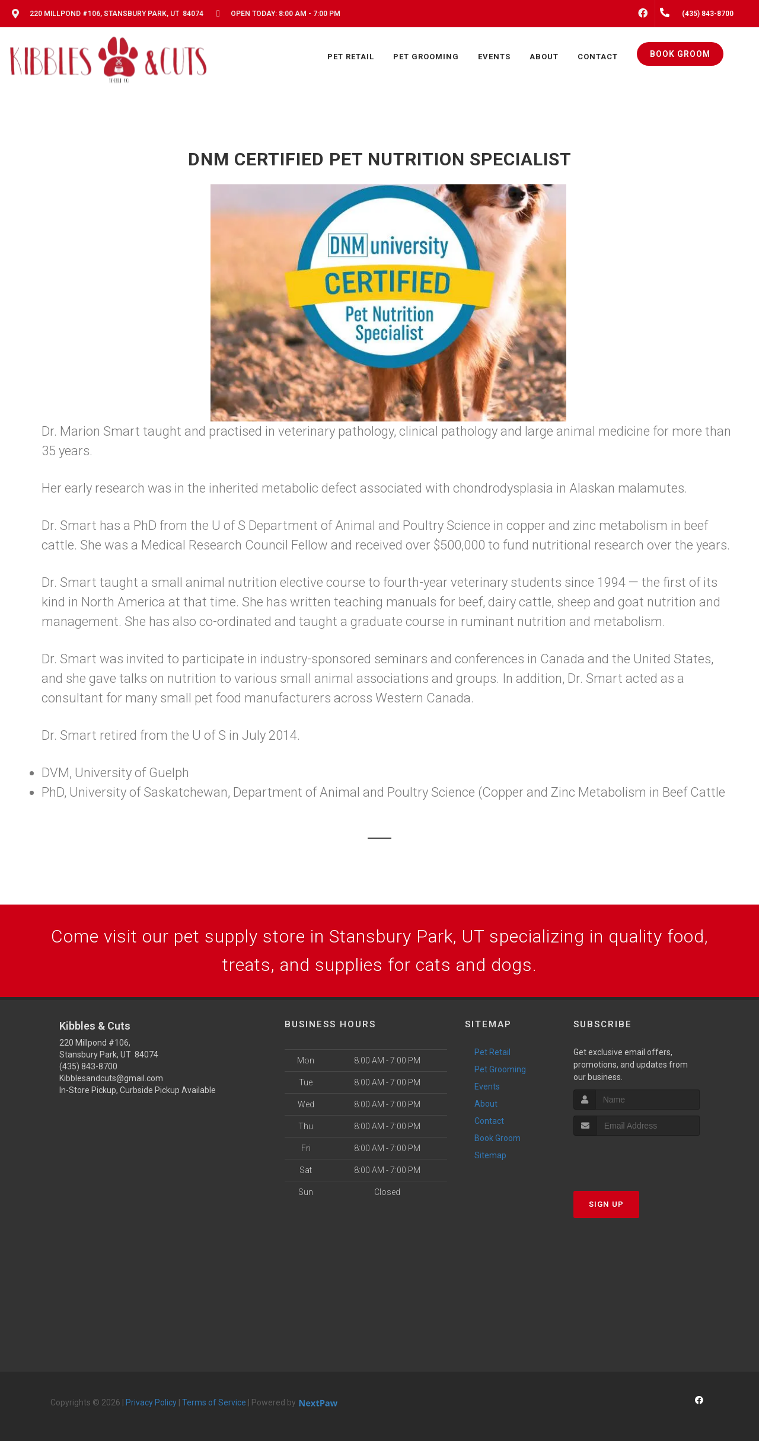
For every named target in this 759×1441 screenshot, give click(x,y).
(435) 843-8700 (88, 1066)
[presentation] (636, 1158)
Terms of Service (214, 1402)
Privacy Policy (151, 1402)
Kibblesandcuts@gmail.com (111, 1078)
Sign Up (606, 1204)
